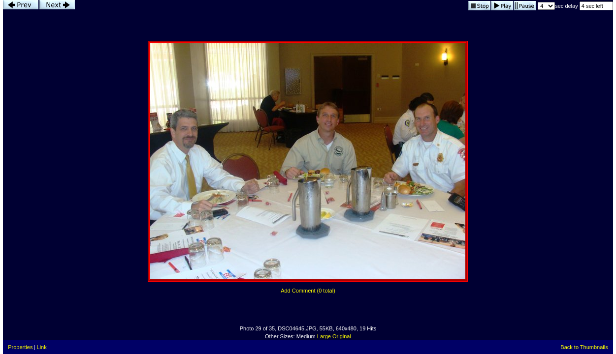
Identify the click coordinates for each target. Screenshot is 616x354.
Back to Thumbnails (584, 347)
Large (324, 336)
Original (341, 336)
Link (42, 347)
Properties (20, 347)
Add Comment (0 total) (308, 291)
